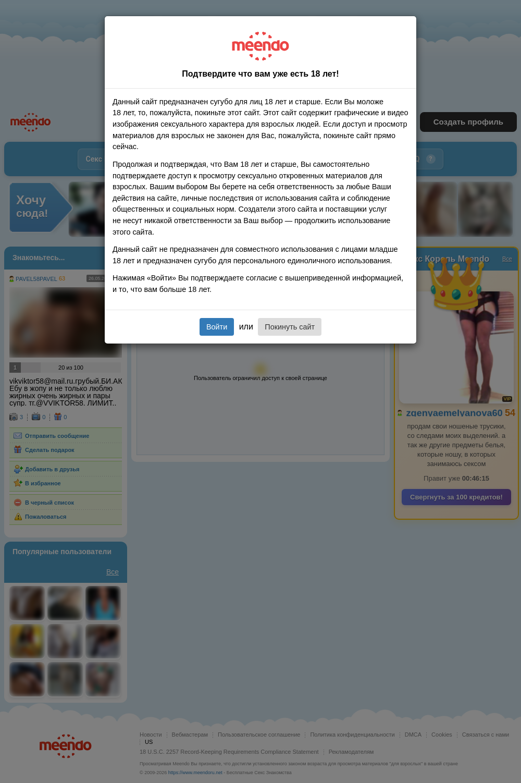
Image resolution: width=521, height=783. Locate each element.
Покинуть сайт (290, 327)
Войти (216, 327)
